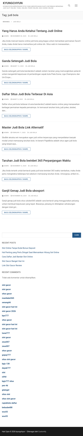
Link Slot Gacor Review (12, 265)
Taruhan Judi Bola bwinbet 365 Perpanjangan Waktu (36, 160)
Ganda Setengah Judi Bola (19, 61)
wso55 (5, 412)
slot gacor (6, 285)
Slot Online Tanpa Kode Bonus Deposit (18, 248)
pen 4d (5, 385)
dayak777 (6, 368)
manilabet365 (8, 298)
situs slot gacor (9, 359)
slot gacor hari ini (9, 307)
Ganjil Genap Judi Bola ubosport (23, 190)
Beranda (6, 22)
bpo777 (5, 315)
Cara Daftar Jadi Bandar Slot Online (17, 257)
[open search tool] (69, 5)
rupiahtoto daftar (9, 403)
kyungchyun (13, 3)
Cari (77, 235)
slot (3, 372)
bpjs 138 (6, 364)
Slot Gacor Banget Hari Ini (13, 261)
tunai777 (6, 333)
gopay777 (6, 355)
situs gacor (7, 294)
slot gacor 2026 (9, 311)
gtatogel (5, 390)
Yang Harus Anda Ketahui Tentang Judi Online (32, 31)
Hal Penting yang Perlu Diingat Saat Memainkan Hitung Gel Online (30, 252)
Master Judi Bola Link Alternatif (23, 127)
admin (5, 36)
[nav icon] (76, 5)
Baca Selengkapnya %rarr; (16, 49)
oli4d (4, 377)
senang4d (6, 302)
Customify (42, 432)
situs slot (6, 394)
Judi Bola (33, 36)
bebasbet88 (7, 407)
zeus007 (5, 342)
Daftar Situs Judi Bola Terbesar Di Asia (27, 94)
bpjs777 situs (8, 381)
